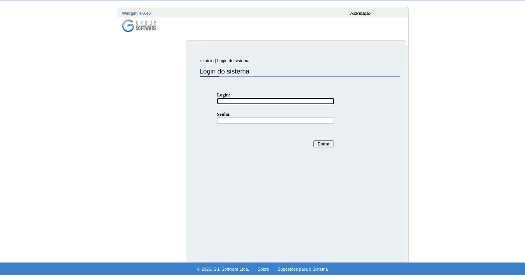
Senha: (224, 114)
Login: (223, 95)
